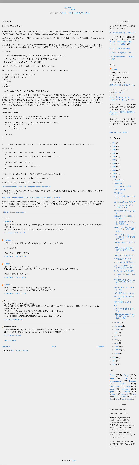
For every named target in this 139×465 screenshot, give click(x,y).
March (116, 346)
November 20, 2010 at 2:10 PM (15, 233)
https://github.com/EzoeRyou (120, 97)
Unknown (7, 222)
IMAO (122, 383)
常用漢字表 (118, 193)
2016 (114, 156)
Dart (111, 399)
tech (134, 394)
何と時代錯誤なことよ (122, 302)
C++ (112, 375)
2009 (114, 357)
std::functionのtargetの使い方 (124, 202)
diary (126, 375)
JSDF (115, 396)
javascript (124, 394)
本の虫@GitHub (74, 13)
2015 (114, 160)
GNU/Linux (115, 386)
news (112, 378)
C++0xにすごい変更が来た (124, 271)
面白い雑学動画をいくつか (124, 293)
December (118, 180)
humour (132, 381)
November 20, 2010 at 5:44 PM (15, 277)
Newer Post (6, 346)
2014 (114, 163)
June (116, 336)
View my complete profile (119, 132)
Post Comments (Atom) (19, 350)
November (118, 183)
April (116, 343)
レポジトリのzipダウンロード (121, 52)
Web (126, 378)
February (117, 350)
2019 (114, 146)
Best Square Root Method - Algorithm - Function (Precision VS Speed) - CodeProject (31, 197)
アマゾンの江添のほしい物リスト (123, 33)
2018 (114, 150)
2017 (114, 153)
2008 (114, 361)
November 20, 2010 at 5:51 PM (15, 293)
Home (53, 346)
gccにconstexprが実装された (124, 262)
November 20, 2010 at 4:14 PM (15, 256)
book (112, 389)
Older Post (100, 346)
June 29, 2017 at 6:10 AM (13, 319)
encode (123, 396)
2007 (114, 364)
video (128, 386)
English (126, 391)
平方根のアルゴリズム (122, 259)
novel (117, 399)
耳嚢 (115, 305)
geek (123, 399)
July (116, 333)
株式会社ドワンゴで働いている (122, 85)
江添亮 (6, 264)
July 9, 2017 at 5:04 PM (12, 335)
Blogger (73, 460)
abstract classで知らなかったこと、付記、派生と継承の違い (124, 229)
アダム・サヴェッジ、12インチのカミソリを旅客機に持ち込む (124, 237)
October (117, 323)
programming (20, 212)
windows (125, 389)
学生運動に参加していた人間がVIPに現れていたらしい (124, 282)
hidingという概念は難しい (124, 255)
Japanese (113, 394)
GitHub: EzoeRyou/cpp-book (120, 48)
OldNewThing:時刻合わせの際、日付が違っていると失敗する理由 (124, 316)
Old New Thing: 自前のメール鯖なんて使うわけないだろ (124, 250)
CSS (131, 396)
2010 (114, 177)
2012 (114, 170)
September (118, 326)
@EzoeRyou (85, 13)
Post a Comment (10, 340)
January (117, 353)
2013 (114, 167)
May (116, 340)
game (112, 391)
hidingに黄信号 (119, 190)
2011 (114, 173)
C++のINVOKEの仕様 (122, 186)
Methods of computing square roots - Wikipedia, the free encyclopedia (26, 187)
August (117, 329)
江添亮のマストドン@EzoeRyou (122, 100)
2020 (114, 143)
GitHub (64, 13)
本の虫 (69, 8)
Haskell (129, 399)
